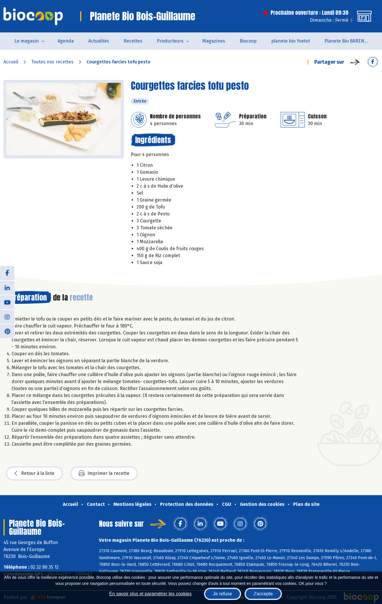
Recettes (133, 41)
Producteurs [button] (170, 41)
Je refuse (222, 593)
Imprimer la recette (104, 473)
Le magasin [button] (26, 41)
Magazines (213, 41)
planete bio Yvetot (290, 41)
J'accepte (263, 593)
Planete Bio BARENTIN (348, 41)
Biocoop (248, 41)
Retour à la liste (34, 473)
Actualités (98, 41)
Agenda (66, 41)
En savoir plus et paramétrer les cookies (150, 593)
